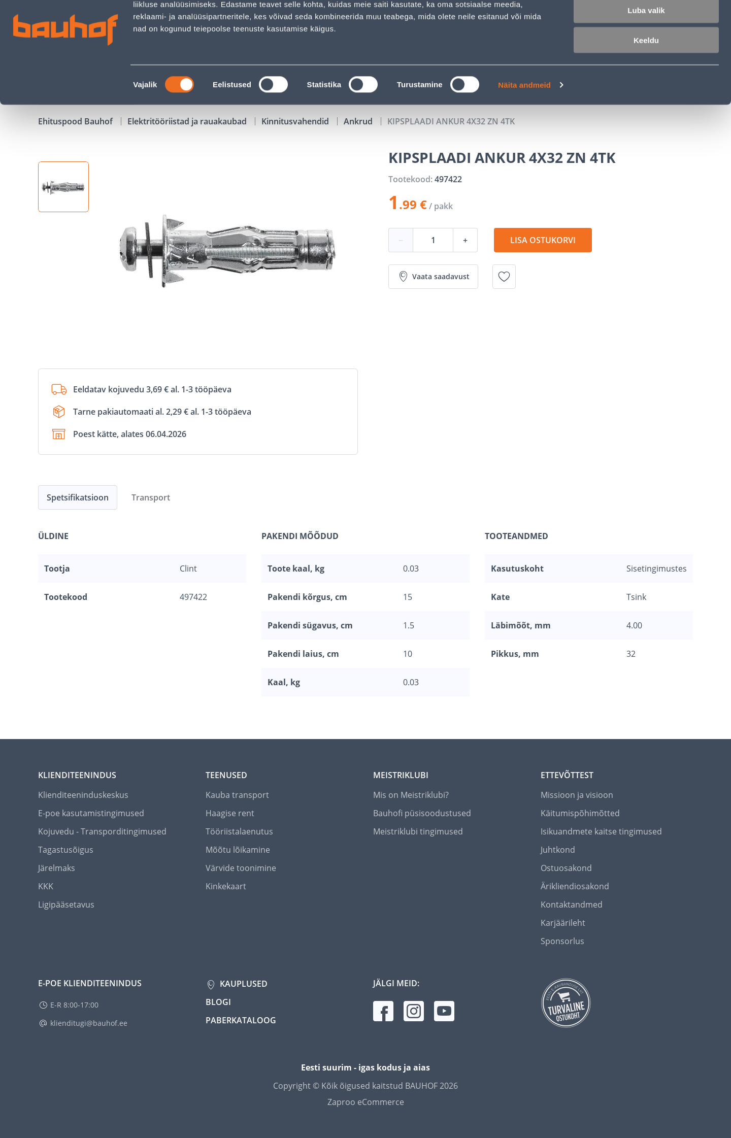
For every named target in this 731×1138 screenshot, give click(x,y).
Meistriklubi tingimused (418, 831)
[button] (63, 186)
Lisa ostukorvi (543, 240)
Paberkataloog (241, 1020)
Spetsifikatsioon (78, 497)
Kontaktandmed (572, 904)
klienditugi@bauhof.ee (88, 1023)
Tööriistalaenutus (239, 831)
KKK (45, 886)
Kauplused (243, 983)
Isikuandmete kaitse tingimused (601, 831)
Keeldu (646, 85)
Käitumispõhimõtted (580, 813)
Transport (150, 497)
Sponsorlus (562, 941)
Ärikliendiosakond (575, 886)
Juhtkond (558, 849)
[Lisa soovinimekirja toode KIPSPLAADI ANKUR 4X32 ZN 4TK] (504, 276)
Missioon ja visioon (577, 794)
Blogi (218, 1002)
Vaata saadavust (433, 277)
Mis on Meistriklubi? (411, 794)
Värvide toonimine (241, 868)
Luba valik (645, 55)
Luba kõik (646, 25)
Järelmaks (56, 868)
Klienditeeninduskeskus (83, 794)
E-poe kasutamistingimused (91, 813)
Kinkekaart (226, 886)
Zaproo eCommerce (365, 1102)
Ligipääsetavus (66, 904)
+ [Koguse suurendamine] (465, 240)
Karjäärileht (563, 922)
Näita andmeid (524, 129)
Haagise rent (230, 813)
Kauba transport (237, 794)
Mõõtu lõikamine (238, 849)
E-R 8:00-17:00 (74, 1005)
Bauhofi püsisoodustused (422, 813)
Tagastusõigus (65, 849)
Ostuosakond (566, 868)
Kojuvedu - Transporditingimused (102, 831)
